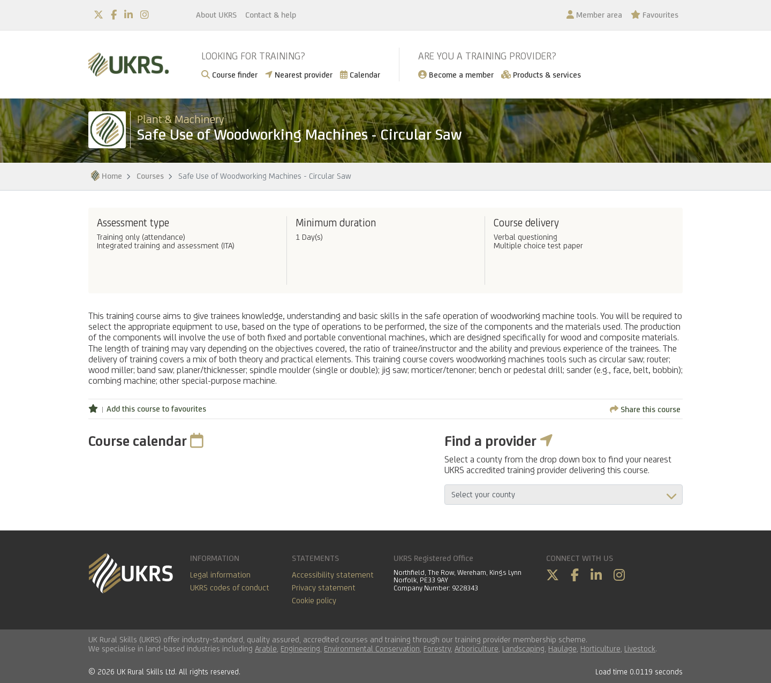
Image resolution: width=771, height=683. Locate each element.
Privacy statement (324, 587)
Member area (594, 14)
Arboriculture (476, 648)
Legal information (220, 574)
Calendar (360, 74)
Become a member (456, 74)
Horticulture (600, 648)
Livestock (639, 648)
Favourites (654, 14)
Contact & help (270, 14)
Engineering (300, 648)
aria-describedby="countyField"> (563, 494)
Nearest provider (298, 74)
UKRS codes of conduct (229, 587)
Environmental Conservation (372, 648)
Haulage (562, 648)
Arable (266, 648)
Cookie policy (314, 600)
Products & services (541, 74)
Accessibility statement (333, 574)
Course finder (229, 74)
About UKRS (216, 14)
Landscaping (523, 648)
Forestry (437, 648)
